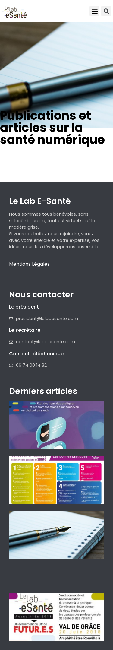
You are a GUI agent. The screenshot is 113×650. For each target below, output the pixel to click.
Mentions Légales (29, 264)
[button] (94, 11)
